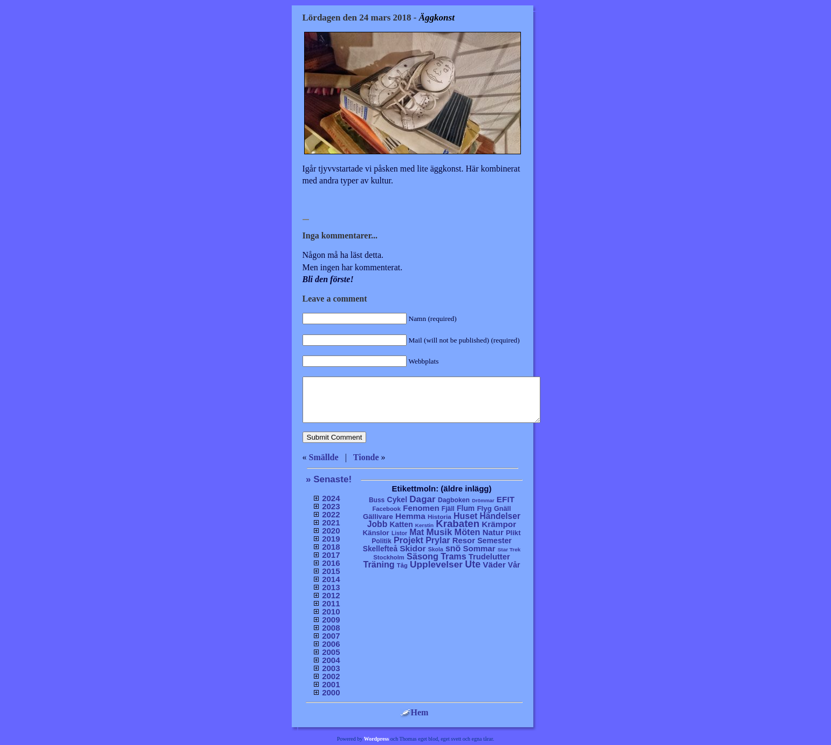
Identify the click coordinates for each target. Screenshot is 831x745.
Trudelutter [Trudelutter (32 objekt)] (489, 556)
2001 (331, 684)
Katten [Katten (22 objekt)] (401, 524)
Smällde (324, 457)
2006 (331, 643)
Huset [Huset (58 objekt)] (466, 516)
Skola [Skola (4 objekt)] (435, 549)
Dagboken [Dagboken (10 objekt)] (454, 500)
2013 (331, 587)
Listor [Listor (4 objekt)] (399, 533)
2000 (331, 692)
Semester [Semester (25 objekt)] (494, 540)
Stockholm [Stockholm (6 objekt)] (388, 557)
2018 (331, 546)
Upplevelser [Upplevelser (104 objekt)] (436, 564)
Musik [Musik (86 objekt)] (439, 532)
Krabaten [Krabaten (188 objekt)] (457, 523)
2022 (331, 514)
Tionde (366, 457)
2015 (331, 571)
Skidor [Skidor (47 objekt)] (412, 548)
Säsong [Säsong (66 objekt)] (422, 556)
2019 (331, 538)
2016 (331, 563)
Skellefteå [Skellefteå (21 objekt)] (380, 549)
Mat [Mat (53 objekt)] (416, 532)
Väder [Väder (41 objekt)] (494, 564)
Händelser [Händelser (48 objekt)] (500, 516)
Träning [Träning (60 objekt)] (378, 564)
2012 (331, 595)
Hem (414, 712)
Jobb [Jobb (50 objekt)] (377, 524)
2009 (331, 619)
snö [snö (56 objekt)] (453, 548)
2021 (331, 522)
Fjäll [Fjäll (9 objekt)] (448, 508)
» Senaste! (329, 479)
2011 (331, 603)
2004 (331, 660)
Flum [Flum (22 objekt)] (466, 508)
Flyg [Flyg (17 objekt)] (484, 508)
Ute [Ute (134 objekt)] (472, 564)
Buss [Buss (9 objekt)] (376, 500)
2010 (331, 611)
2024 (331, 498)
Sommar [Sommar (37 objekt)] (479, 548)
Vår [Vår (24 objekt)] (514, 565)
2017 (331, 554)
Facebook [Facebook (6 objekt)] (386, 508)
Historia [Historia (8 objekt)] (439, 516)
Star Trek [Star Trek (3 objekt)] (509, 549)
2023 (331, 506)
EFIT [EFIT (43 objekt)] (505, 499)
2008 (331, 627)
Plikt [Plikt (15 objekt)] (513, 533)
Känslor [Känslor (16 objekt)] (376, 533)
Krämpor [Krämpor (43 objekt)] (499, 524)
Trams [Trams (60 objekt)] (453, 556)
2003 (331, 668)
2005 (331, 652)
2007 (331, 635)
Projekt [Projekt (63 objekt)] (408, 540)
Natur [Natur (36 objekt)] (493, 532)
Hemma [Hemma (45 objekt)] (410, 516)
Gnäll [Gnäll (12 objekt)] (502, 508)
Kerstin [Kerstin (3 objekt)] (424, 525)
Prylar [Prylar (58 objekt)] (437, 540)
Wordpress (376, 739)
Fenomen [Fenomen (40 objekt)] (421, 507)
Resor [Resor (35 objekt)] (463, 540)
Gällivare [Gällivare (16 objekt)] (378, 516)
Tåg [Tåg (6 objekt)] (402, 565)
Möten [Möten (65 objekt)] (467, 532)
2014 (331, 579)
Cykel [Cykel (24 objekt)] (397, 499)
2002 (331, 676)
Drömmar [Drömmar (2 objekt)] (483, 500)
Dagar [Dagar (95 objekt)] (422, 499)
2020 (331, 530)
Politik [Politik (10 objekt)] (382, 541)
